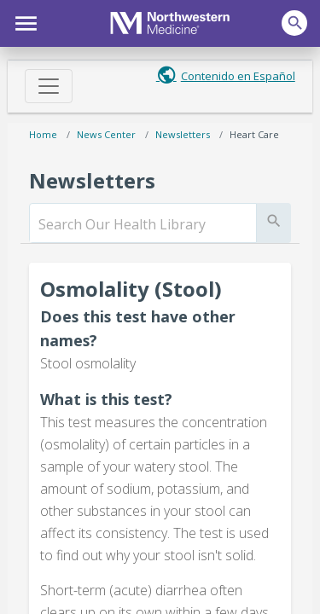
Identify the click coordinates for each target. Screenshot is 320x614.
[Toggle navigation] (49, 86)
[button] (23, 21)
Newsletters (182, 134)
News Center (106, 134)
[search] (143, 224)
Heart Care (254, 134)
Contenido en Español (238, 76)
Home (43, 134)
